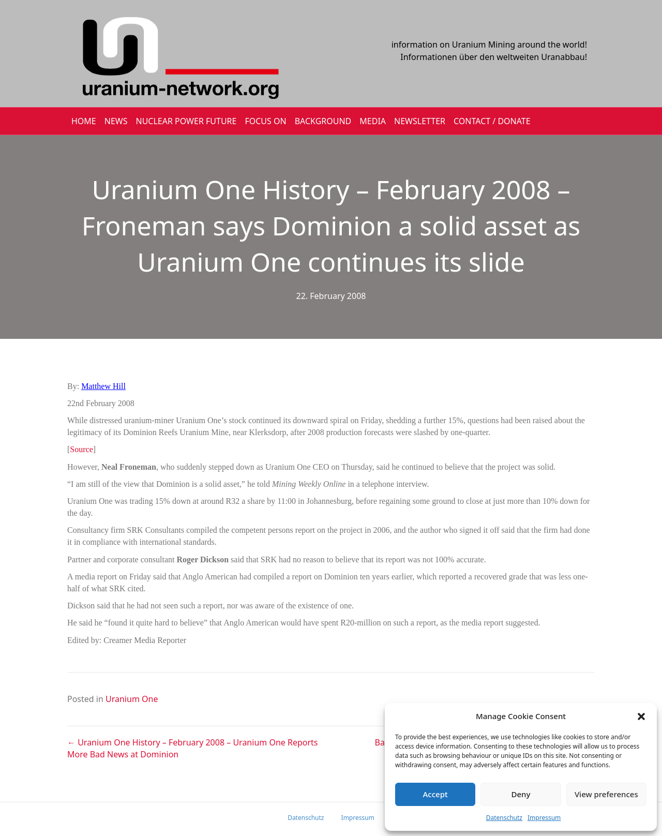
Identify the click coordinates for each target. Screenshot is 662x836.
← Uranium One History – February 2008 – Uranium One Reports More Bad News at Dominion (192, 748)
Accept (435, 794)
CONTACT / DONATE (492, 121)
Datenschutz (504, 817)
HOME (83, 121)
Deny (521, 794)
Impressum (544, 817)
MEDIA (372, 121)
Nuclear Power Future (186, 121)
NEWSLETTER (419, 121)
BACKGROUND (323, 121)
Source (81, 449)
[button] (641, 716)
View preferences (606, 794)
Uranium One (132, 699)
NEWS (116, 121)
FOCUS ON (265, 121)
